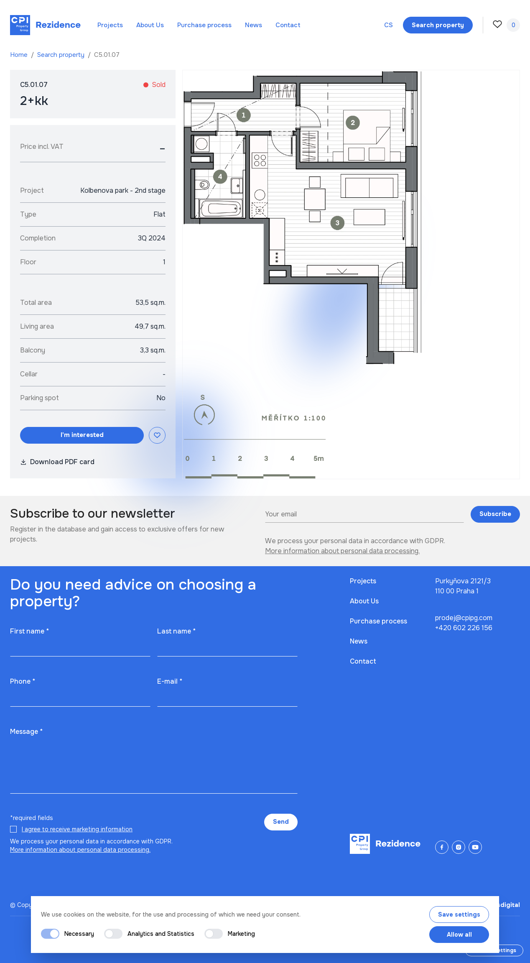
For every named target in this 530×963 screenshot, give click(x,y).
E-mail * (169, 681)
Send (281, 821)
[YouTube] (475, 847)
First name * (29, 631)
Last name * (176, 631)
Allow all (459, 934)
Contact (288, 25)
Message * (26, 731)
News (253, 25)
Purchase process (204, 25)
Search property (61, 55)
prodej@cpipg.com (463, 617)
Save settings (459, 914)
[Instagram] (458, 847)
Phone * (22, 681)
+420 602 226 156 (463, 627)
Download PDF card (57, 461)
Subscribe (495, 514)
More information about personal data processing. (342, 551)
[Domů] (45, 25)
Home (19, 55)
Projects (110, 25)
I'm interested (82, 435)
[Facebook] (441, 847)
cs (388, 25)
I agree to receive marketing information (77, 829)
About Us (150, 25)
